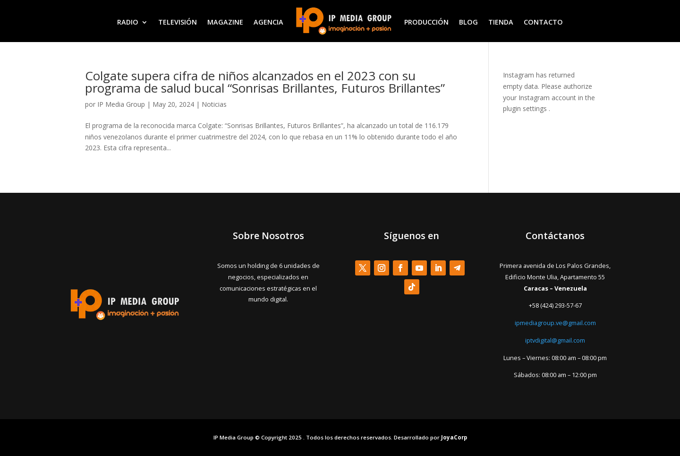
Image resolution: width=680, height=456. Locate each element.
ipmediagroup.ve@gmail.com (555, 322)
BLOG (468, 21)
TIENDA (500, 21)
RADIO (127, 21)
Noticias (214, 104)
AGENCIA (268, 21)
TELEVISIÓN (177, 21)
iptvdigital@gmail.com (555, 340)
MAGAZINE (225, 21)
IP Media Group (121, 104)
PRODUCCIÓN (426, 21)
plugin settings (526, 108)
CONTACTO (543, 21)
